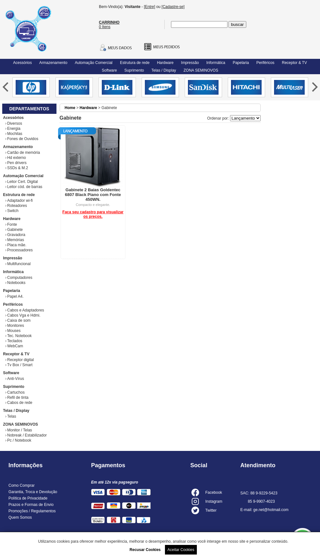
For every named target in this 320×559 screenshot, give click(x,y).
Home (70, 108)
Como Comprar (22, 485)
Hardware (88, 108)
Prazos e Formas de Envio (31, 504)
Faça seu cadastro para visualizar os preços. (93, 214)
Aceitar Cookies (180, 549)
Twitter (210, 510)
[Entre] (149, 6)
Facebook (213, 492)
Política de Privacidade (28, 498)
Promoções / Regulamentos (32, 511)
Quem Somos (20, 517)
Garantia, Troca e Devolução (33, 492)
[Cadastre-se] (172, 6)
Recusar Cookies (145, 549)
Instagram (213, 501)
